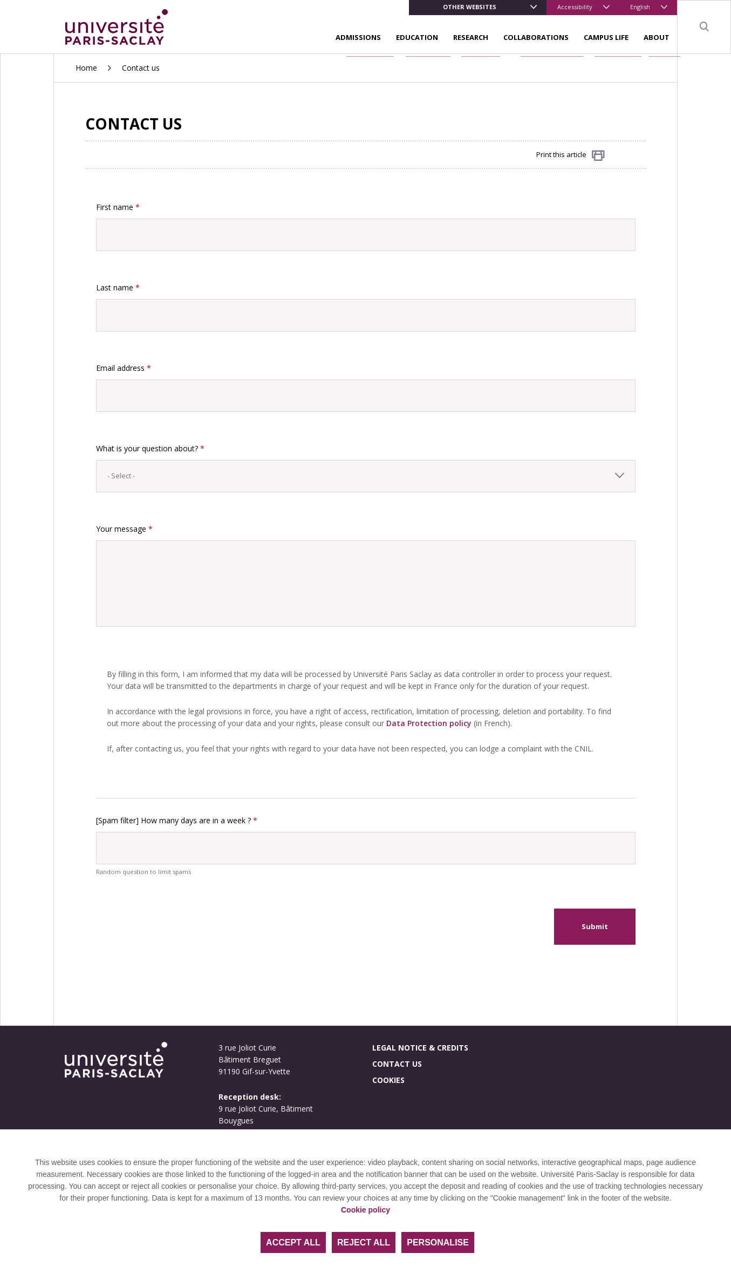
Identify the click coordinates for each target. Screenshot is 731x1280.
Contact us (397, 1064)
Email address (123, 368)
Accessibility (574, 7)
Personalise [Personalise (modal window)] (438, 1242)
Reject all (363, 1242)
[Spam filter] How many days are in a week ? (176, 820)
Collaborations (536, 37)
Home (86, 68)
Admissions (358, 37)
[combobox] (366, 476)
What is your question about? (150, 448)
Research (470, 37)
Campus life (606, 37)
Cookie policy (365, 1209)
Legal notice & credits (420, 1047)
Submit (595, 926)
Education (417, 37)
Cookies (388, 1080)
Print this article (570, 155)
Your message (124, 529)
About (656, 37)
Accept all (293, 1242)
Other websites (469, 7)
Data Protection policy (429, 723)
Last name (118, 287)
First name (118, 207)
